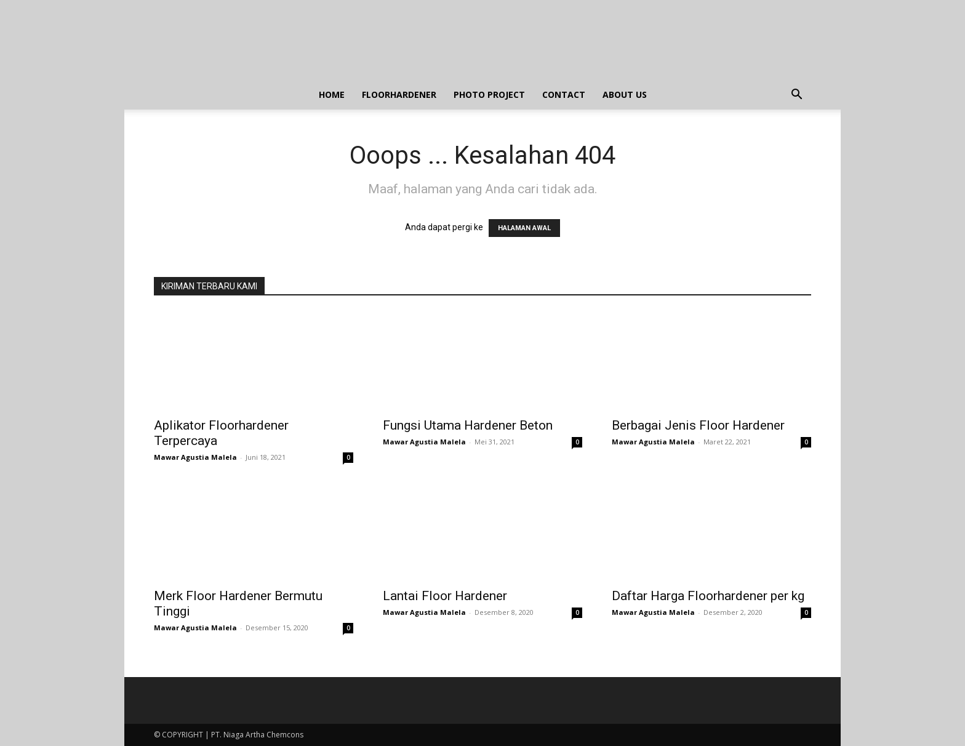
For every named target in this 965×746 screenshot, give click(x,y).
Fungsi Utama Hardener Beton (468, 425)
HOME (332, 94)
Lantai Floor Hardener (445, 595)
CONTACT (563, 94)
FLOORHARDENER (399, 94)
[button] (796, 96)
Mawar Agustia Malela (195, 457)
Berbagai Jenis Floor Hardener (698, 425)
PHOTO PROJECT (489, 94)
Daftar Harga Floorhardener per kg (708, 595)
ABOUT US (625, 94)
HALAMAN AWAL (524, 228)
